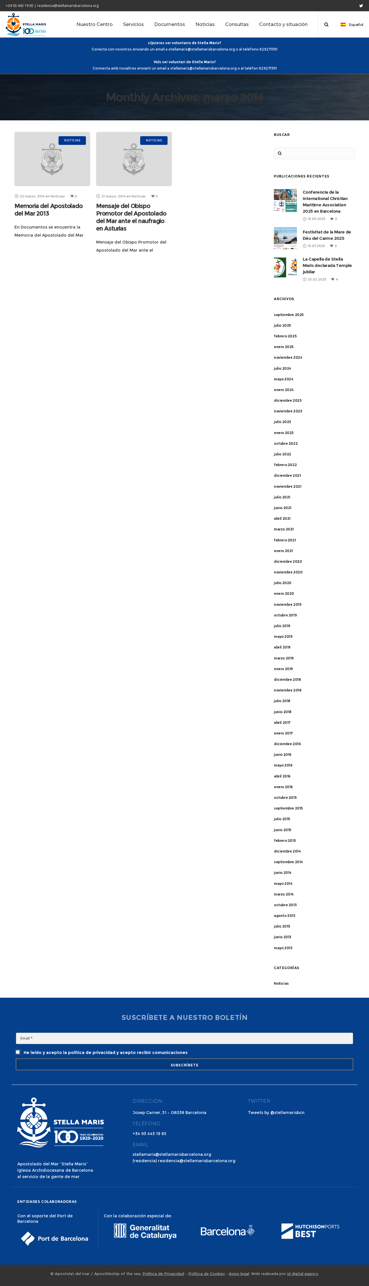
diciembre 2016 (287, 744)
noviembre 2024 (288, 357)
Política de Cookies (206, 1273)
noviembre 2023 (288, 411)
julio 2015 (282, 819)
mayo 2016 (283, 765)
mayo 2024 (283, 379)
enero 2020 (284, 593)
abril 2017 (282, 722)
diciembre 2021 (287, 475)
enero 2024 (284, 390)
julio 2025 (282, 325)
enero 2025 (283, 347)
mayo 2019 (283, 636)
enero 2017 (283, 733)
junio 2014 (282, 872)
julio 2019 (282, 626)
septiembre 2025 (289, 315)
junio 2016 (282, 754)
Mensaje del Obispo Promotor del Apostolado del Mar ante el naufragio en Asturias (131, 217)
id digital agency (302, 1273)
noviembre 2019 (287, 604)
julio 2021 (282, 497)
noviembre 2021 (287, 486)
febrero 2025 (285, 336)
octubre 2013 (285, 905)
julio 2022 (282, 454)
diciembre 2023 (287, 400)
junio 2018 (282, 712)
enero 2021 (283, 551)
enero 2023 (283, 433)
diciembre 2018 (287, 679)
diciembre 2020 (288, 561)
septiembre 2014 (288, 862)
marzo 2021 (284, 529)
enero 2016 (283, 787)
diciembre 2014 (287, 851)
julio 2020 (282, 583)
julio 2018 (282, 701)
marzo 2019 (284, 658)
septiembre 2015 (288, 808)
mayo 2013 (283, 948)
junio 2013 (282, 937)
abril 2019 (282, 647)
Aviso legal (239, 1273)
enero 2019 (283, 669)
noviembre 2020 (288, 572)
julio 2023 (282, 422)
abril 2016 (282, 776)
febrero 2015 (284, 840)
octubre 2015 (285, 797)
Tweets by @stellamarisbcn (276, 1112)
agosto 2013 (284, 915)
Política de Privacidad (163, 1273)
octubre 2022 (286, 443)
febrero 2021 (285, 540)
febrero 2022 (285, 465)
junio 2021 (282, 508)
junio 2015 (282, 830)
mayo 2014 (283, 883)
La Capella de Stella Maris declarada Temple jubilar (327, 265)
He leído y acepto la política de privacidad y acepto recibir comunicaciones (102, 1052)
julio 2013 (282, 926)
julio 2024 (282, 368)
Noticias (281, 983)
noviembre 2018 (287, 690)
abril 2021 (282, 518)
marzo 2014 (284, 894)
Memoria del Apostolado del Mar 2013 (48, 209)
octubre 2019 (285, 615)
